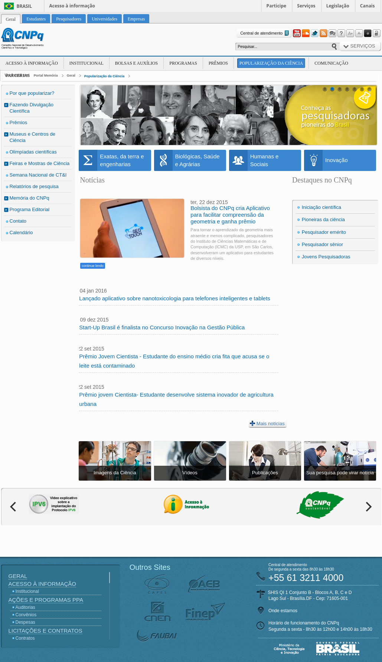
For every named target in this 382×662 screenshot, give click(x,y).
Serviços (306, 6)
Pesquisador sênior (322, 244)
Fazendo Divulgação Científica (32, 108)
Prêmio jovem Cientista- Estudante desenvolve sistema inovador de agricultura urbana (176, 399)
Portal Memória (46, 75)
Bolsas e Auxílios (136, 63)
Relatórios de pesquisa (34, 186)
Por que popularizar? (32, 93)
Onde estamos (282, 610)
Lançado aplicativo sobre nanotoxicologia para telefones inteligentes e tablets (174, 298)
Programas (183, 63)
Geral (71, 75)
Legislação (337, 6)
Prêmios (218, 63)
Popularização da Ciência (271, 63)
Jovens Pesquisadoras (326, 256)
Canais (367, 6)
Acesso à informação (72, 6)
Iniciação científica (321, 207)
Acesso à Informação (32, 63)
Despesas (25, 622)
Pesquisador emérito (324, 232)
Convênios (26, 614)
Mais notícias (267, 423)
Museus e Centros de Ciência (33, 137)
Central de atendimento (265, 33)
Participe (277, 6)
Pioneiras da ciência (323, 219)
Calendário (21, 232)
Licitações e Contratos (45, 630)
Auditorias (25, 607)
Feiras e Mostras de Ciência (40, 163)
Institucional (86, 63)
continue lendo (93, 266)
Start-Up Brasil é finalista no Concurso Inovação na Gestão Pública (162, 327)
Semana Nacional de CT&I (38, 175)
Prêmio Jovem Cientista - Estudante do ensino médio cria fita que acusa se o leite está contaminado (174, 361)
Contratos (25, 638)
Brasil (24, 6)
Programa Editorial (30, 209)
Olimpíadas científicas (33, 152)
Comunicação (331, 63)
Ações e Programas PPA (46, 600)
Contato (18, 221)
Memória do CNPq (29, 198)
